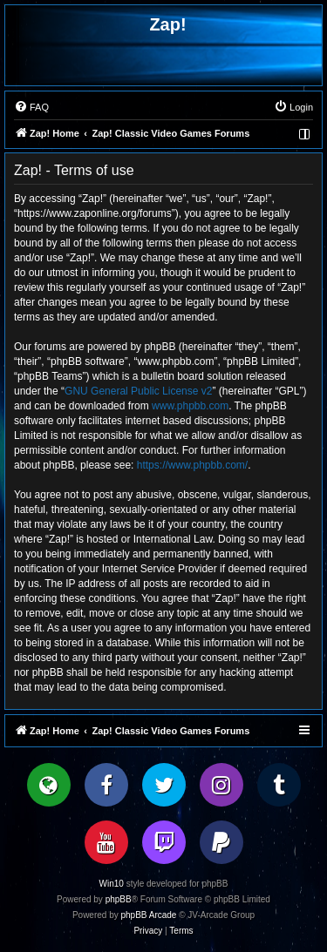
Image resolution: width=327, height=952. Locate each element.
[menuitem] (31, 107)
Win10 (111, 883)
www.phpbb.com (190, 406)
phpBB (119, 899)
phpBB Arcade (149, 915)
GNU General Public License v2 (138, 391)
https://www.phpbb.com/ (192, 465)
